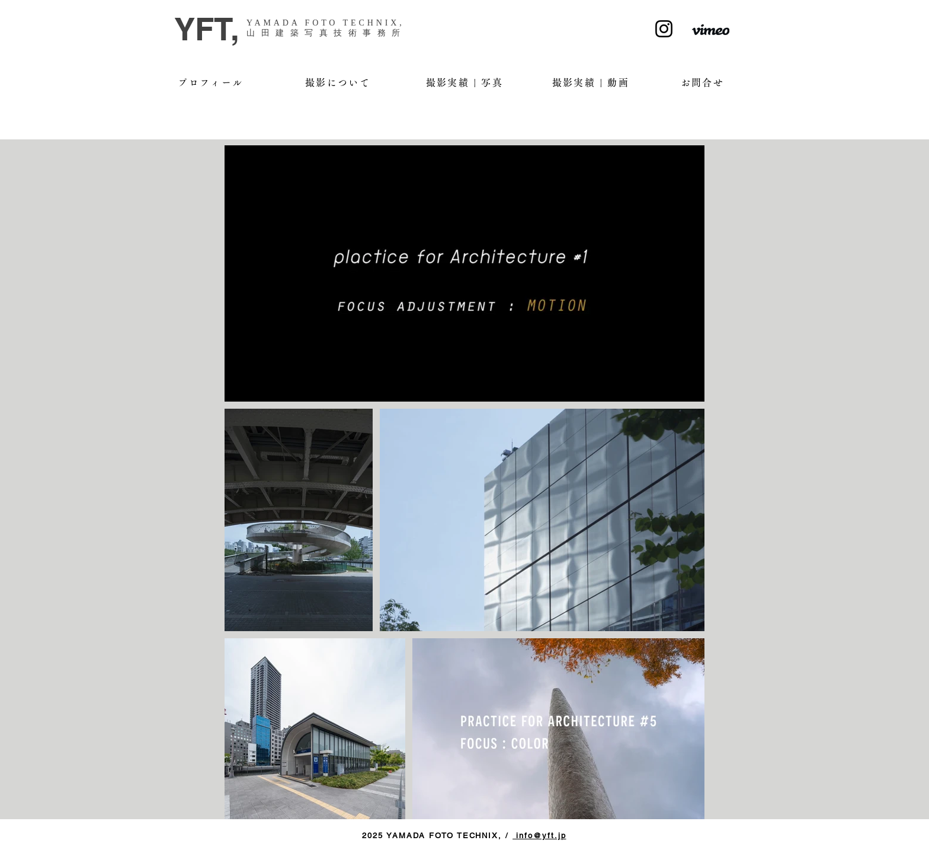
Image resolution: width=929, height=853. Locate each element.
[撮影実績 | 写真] (464, 82)
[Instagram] (663, 28)
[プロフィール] (210, 82)
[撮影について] (338, 82)
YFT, (206, 28)
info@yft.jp (539, 835)
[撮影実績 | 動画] (591, 82)
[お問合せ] (702, 82)
